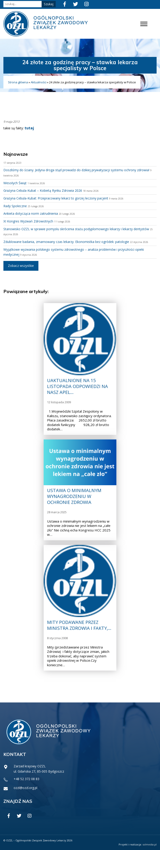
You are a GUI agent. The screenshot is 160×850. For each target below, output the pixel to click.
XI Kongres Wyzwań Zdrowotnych (28, 221)
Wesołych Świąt (15, 183)
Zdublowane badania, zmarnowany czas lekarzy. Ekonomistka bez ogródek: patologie (66, 242)
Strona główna (18, 82)
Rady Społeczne (15, 206)
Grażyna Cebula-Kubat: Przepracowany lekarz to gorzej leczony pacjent (55, 198)
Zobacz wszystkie (21, 265)
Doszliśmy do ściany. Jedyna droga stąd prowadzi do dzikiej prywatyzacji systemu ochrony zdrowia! (76, 170)
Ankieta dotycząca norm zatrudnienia (30, 213)
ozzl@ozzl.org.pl (25, 788)
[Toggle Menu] (144, 24)
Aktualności (38, 82)
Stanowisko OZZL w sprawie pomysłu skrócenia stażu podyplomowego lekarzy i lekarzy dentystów (76, 229)
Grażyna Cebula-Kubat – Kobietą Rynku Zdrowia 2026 (42, 190)
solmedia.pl (149, 844)
